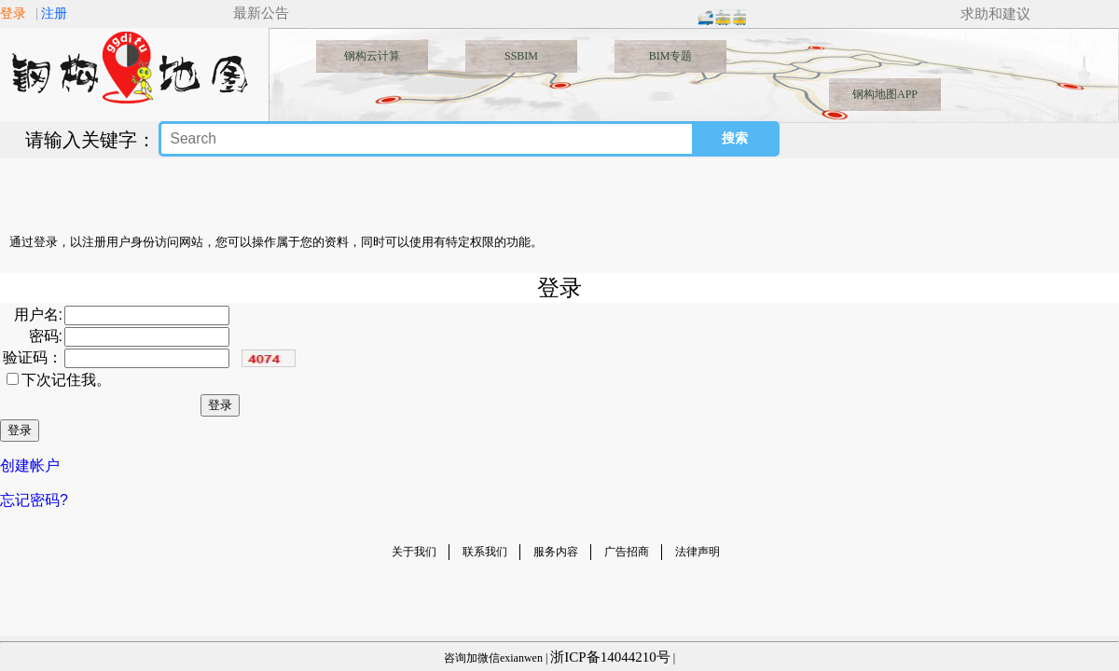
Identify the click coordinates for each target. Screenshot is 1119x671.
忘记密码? (34, 500)
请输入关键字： (90, 140)
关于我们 (414, 551)
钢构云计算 (372, 55)
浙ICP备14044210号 (610, 657)
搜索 (735, 137)
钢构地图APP (885, 94)
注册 (54, 14)
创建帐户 (30, 465)
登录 (13, 14)
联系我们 (485, 551)
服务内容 (555, 551)
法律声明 (697, 551)
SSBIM (521, 55)
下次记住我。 (66, 380)
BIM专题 (671, 55)
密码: (45, 336)
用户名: (38, 314)
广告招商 (626, 551)
